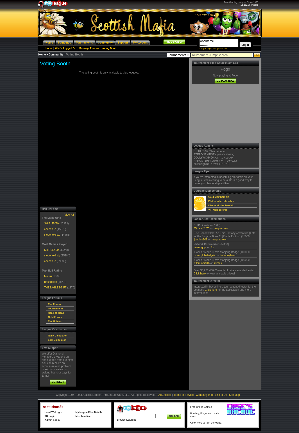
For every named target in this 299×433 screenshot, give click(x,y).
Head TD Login (53, 412)
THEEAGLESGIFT (55, 287)
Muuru (48, 276)
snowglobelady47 (204, 255)
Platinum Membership (221, 201)
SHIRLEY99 (51, 223)
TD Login (50, 416)
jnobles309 (200, 239)
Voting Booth (109, 48)
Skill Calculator (57, 340)
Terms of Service (184, 394)
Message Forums (89, 48)
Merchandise (83, 416)
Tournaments (55, 308)
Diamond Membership (221, 205)
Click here (200, 273)
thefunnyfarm (228, 255)
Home (48, 48)
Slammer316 (202, 263)
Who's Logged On (65, 48)
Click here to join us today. (206, 422)
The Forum (54, 304)
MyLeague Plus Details (88, 412)
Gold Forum (55, 317)
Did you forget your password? (213, 48)
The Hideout (55, 321)
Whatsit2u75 (201, 228)
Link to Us (221, 394)
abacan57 (50, 229)
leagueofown (221, 228)
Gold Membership (218, 197)
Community (56, 54)
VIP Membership (217, 209)
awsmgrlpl (200, 247)
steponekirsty (52, 234)
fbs (213, 247)
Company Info (204, 394)
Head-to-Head (56, 312)
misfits (218, 263)
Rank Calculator (57, 335)
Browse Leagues (126, 419)
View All (69, 214)
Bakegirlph (50, 281)
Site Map (234, 394)
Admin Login (52, 420)
